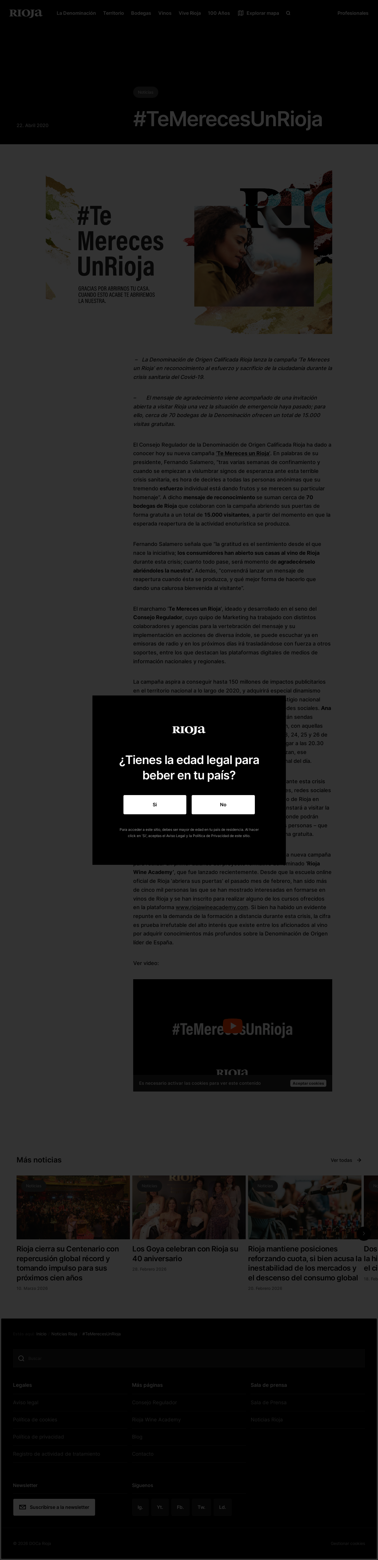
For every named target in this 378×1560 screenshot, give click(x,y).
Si (155, 804)
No (223, 804)
